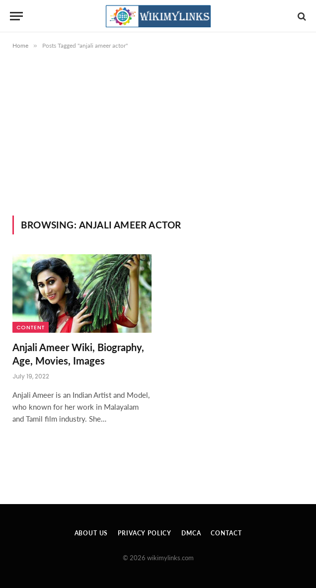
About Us (91, 533)
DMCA (191, 533)
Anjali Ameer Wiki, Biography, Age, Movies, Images (78, 354)
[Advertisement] (158, 141)
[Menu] (16, 16)
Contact (226, 533)
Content (30, 327)
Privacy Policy (144, 533)
